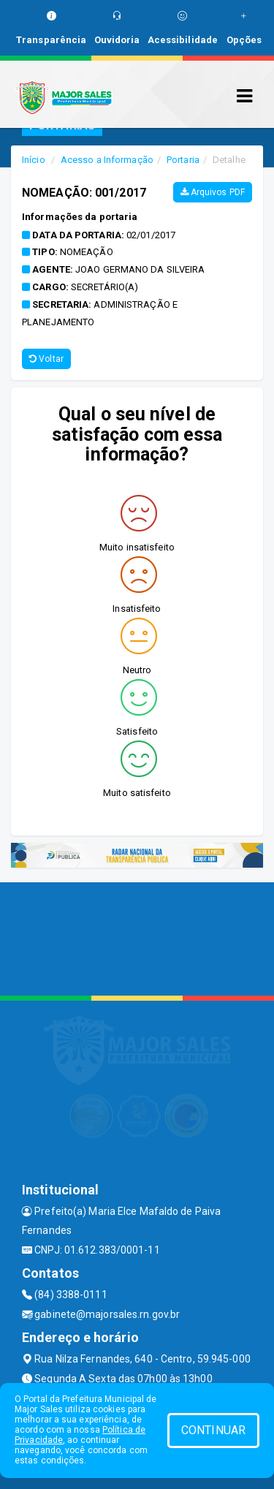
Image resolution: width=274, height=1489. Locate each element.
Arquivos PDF (212, 192)
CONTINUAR (213, 1430)
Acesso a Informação (107, 159)
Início (33, 159)
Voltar (46, 359)
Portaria (183, 159)
